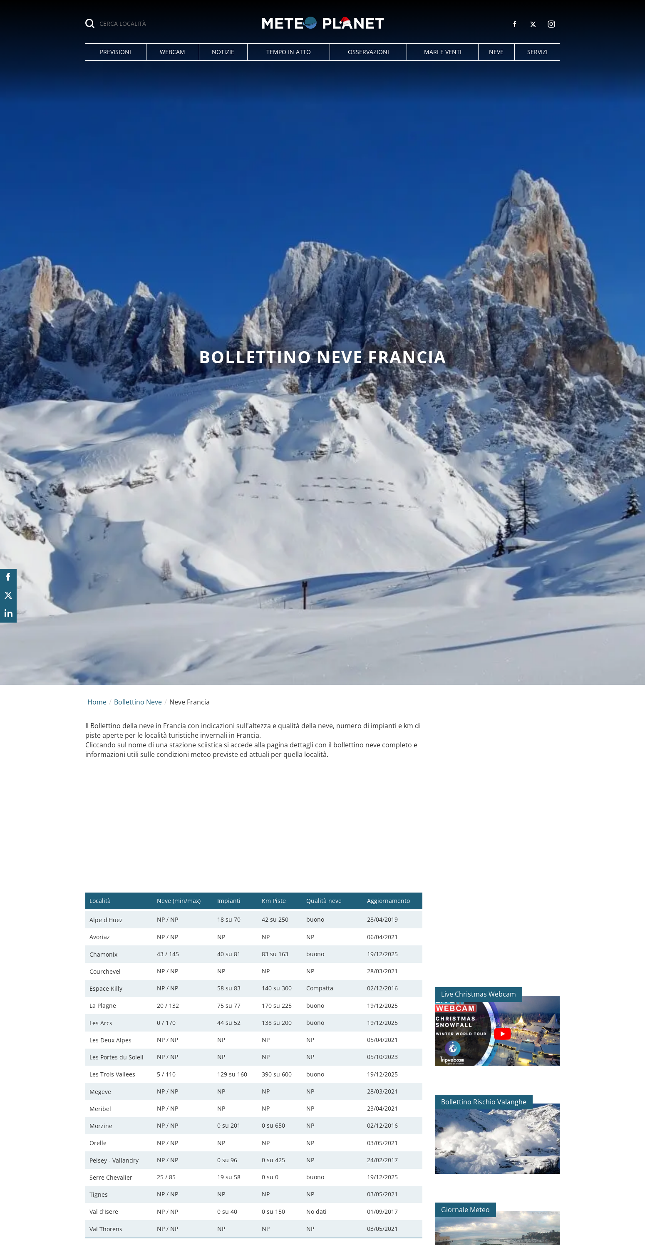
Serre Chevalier (110, 1177)
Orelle (98, 1143)
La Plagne (102, 1005)
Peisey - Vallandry (114, 1160)
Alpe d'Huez (106, 920)
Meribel (100, 1109)
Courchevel (105, 971)
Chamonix (103, 954)
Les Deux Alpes (110, 1040)
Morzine (100, 1126)
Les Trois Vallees (112, 1074)
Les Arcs (100, 1023)
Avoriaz (99, 937)
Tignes (98, 1194)
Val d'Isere (103, 1211)
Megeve (100, 1092)
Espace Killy (105, 988)
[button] (115, 52)
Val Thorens (105, 1229)
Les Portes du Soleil (116, 1057)
